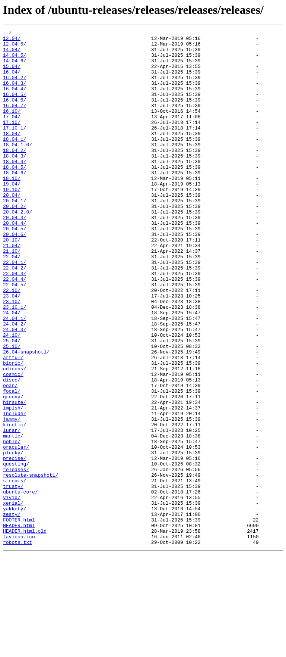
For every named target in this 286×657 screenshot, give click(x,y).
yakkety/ (14, 604)
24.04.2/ (14, 383)
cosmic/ (13, 443)
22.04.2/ (14, 315)
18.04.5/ (14, 195)
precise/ (14, 544)
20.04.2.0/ (17, 248)
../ (7, 33)
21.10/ (11, 295)
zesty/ (11, 611)
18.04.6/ (14, 201)
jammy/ (11, 497)
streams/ (14, 571)
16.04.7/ (14, 121)
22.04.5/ (14, 336)
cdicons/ (14, 436)
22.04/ (11, 302)
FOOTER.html (19, 618)
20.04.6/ (14, 275)
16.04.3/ (14, 94)
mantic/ (13, 517)
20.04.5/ (14, 268)
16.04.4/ (14, 100)
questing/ (16, 551)
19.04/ (11, 215)
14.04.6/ (14, 67)
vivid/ (11, 591)
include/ (14, 490)
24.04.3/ (14, 389)
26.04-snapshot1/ (26, 416)
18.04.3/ (14, 181)
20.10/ (11, 282)
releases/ (16, 557)
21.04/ (11, 289)
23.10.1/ (14, 362)
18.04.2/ (14, 174)
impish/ (13, 483)
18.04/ (11, 154)
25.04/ (11, 403)
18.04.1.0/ (17, 168)
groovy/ (13, 470)
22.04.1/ (14, 309)
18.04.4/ (14, 188)
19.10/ (11, 221)
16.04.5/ (14, 107)
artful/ (13, 423)
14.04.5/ (14, 60)
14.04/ (11, 53)
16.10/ (11, 127)
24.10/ (11, 396)
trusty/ (13, 578)
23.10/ (11, 356)
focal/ (11, 463)
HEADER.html (19, 625)
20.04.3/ (14, 255)
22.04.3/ (14, 322)
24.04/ (11, 369)
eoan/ (10, 457)
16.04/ (11, 80)
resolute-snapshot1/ (30, 564)
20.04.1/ (14, 235)
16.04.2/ (14, 87)
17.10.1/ (14, 147)
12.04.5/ (14, 47)
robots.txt (17, 645)
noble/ (11, 524)
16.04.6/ (14, 114)
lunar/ (11, 510)
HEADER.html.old (25, 631)
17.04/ (11, 134)
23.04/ (11, 349)
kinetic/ (14, 504)
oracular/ (16, 530)
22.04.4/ (14, 329)
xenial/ (13, 598)
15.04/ (11, 74)
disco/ (11, 450)
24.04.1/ (14, 376)
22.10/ (11, 342)
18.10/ (11, 208)
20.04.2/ (14, 242)
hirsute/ (14, 477)
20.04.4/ (14, 262)
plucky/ (13, 537)
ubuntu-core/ (20, 584)
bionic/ (13, 430)
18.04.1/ (14, 161)
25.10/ (11, 410)
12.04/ (11, 40)
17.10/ (11, 141)
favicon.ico (19, 638)
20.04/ (11, 228)
